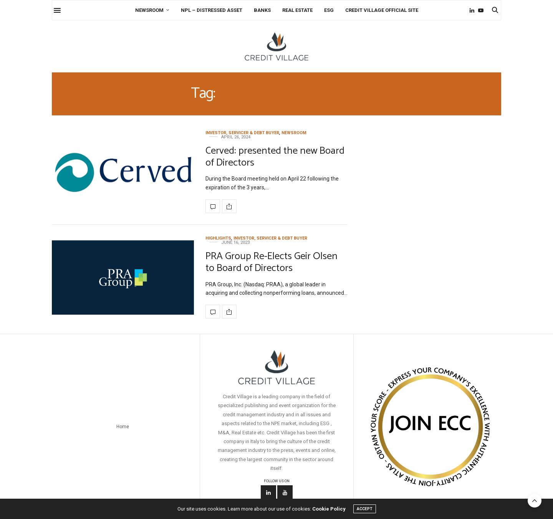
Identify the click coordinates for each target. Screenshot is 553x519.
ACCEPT (365, 509)
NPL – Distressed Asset (211, 10)
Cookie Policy (329, 509)
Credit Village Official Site (381, 10)
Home (122, 426)
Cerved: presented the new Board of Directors (274, 157)
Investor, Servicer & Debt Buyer (242, 133)
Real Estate (297, 10)
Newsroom (149, 10)
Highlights (218, 238)
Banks (262, 10)
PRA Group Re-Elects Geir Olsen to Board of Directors (271, 262)
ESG (329, 10)
